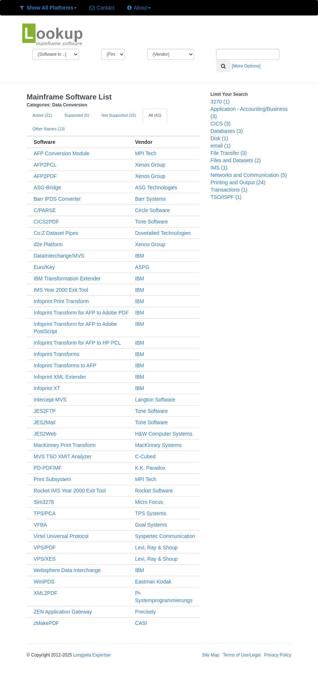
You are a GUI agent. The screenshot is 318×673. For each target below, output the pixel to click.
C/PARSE (44, 210)
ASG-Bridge (47, 187)
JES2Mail (44, 422)
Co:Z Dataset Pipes (55, 233)
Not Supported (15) (118, 115)
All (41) (155, 115)
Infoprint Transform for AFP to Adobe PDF (81, 313)
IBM (139, 256)
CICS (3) (221, 124)
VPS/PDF (44, 547)
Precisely (145, 612)
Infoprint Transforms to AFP (64, 365)
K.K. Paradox (150, 468)
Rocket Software (154, 491)
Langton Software (155, 400)
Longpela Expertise (92, 655)
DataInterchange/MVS (58, 256)
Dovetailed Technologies (163, 233)
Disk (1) (219, 138)
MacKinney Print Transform (64, 445)
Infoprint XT (46, 388)
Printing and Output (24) (238, 182)
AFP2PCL (44, 165)
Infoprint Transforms (56, 354)
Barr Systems (150, 199)
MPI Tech (145, 153)
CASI (141, 623)
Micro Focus (149, 502)
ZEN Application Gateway (62, 612)
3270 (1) (220, 102)
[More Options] (246, 66)
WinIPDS (43, 582)
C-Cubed (145, 456)
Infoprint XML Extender (59, 377)
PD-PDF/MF (47, 468)
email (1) (221, 146)
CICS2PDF (46, 222)
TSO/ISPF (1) (226, 197)
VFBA (40, 525)
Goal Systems (151, 525)
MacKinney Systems (158, 445)
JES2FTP (44, 411)
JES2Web (44, 434)
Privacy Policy (277, 655)
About (138, 8)
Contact (101, 8)
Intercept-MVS (49, 400)
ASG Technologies (156, 187)
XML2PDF (45, 593)
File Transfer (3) (229, 153)
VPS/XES (44, 559)
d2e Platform (47, 244)
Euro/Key (44, 267)
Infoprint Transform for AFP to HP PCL (77, 343)
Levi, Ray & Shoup (156, 547)
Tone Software (151, 222)
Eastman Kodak (153, 582)
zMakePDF (46, 623)
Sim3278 (43, 502)
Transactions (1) (229, 190)
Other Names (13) (49, 129)
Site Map (210, 655)
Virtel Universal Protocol (60, 536)
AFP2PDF (45, 176)
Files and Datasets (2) (236, 160)
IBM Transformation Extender (66, 278)
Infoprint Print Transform (61, 301)
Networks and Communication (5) (249, 175)
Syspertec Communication (165, 536)
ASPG (142, 267)
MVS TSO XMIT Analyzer (62, 456)
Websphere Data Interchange (67, 570)
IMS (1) (219, 168)
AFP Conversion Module (61, 153)
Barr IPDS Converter (57, 199)
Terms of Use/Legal (241, 655)
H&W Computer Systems (163, 434)
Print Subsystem (52, 479)
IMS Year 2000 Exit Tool (60, 290)
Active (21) (42, 115)
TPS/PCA (44, 513)
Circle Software (152, 210)
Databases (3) (227, 131)
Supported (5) (76, 115)
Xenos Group (150, 165)
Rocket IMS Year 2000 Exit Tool (69, 491)
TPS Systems (150, 513)
